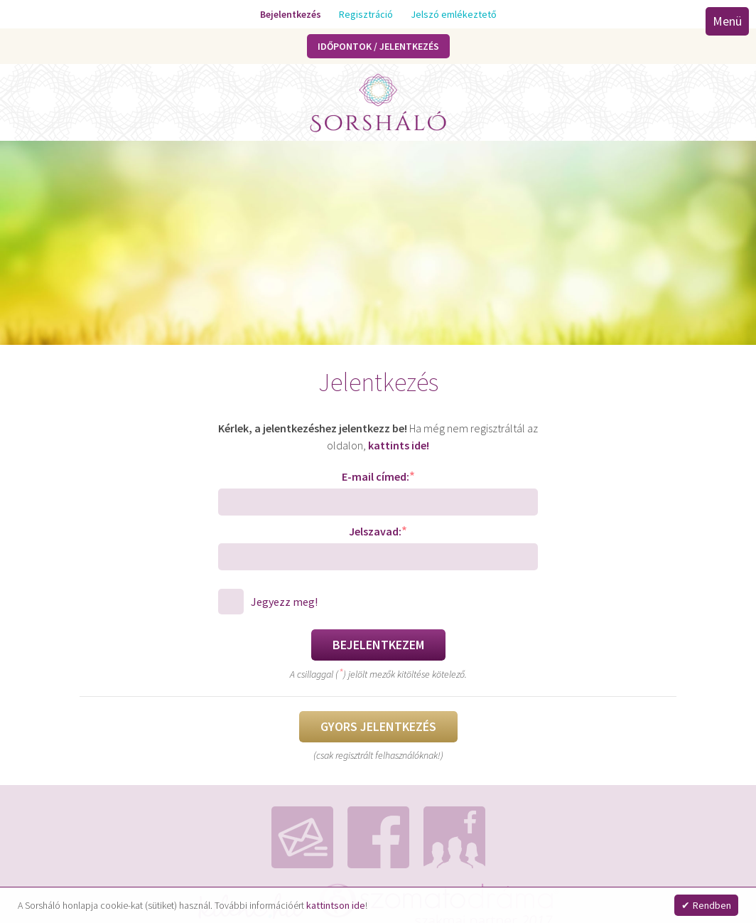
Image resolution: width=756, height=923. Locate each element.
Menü (727, 21)
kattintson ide (335, 905)
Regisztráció (366, 14)
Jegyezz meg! (284, 601)
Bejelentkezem (378, 644)
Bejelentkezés (290, 14)
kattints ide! (398, 445)
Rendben (712, 905)
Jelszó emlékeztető (454, 14)
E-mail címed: (378, 476)
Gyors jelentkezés (378, 726)
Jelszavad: (378, 531)
